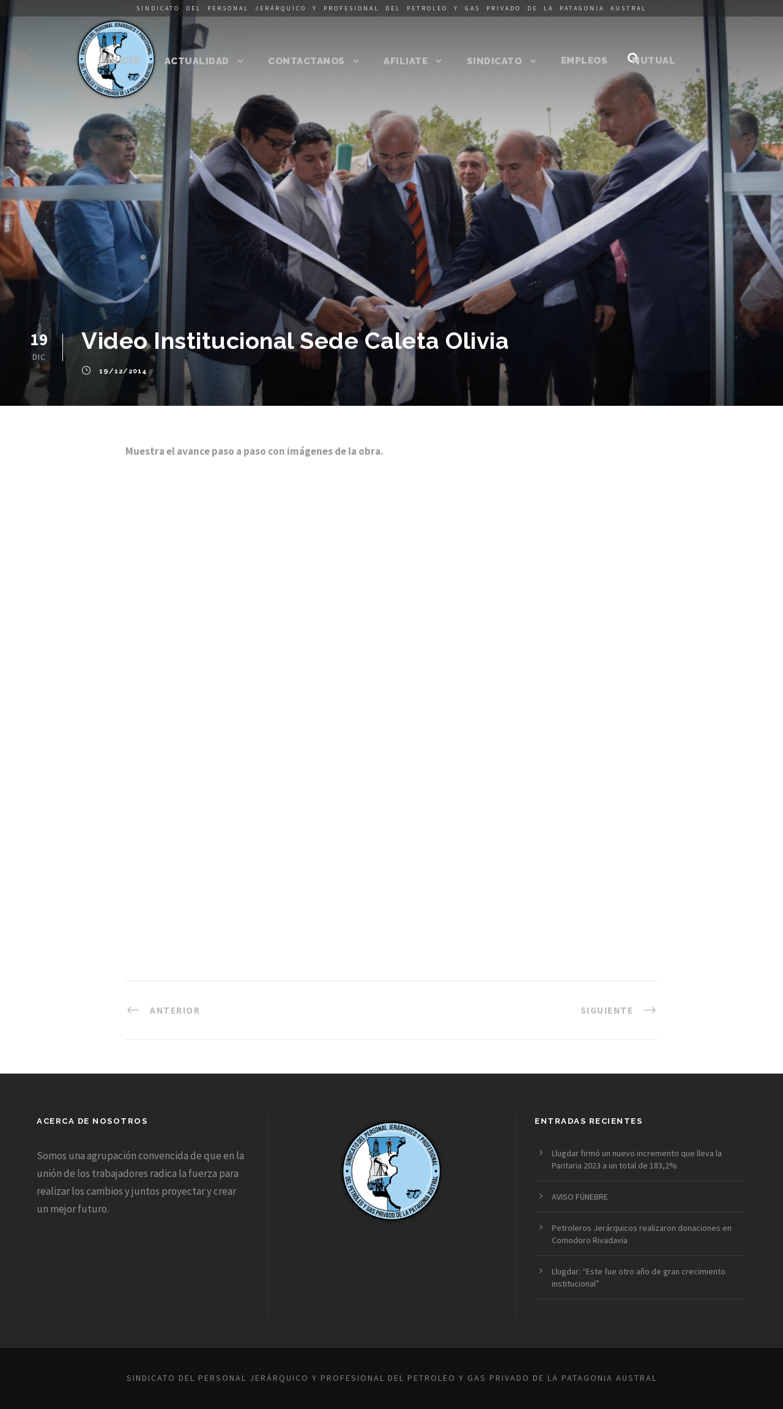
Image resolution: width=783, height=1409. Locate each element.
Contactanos (306, 61)
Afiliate (406, 61)
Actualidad (197, 61)
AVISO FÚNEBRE (580, 1196)
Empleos (584, 60)
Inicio (124, 60)
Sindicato (494, 61)
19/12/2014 (123, 372)
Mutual (653, 60)
